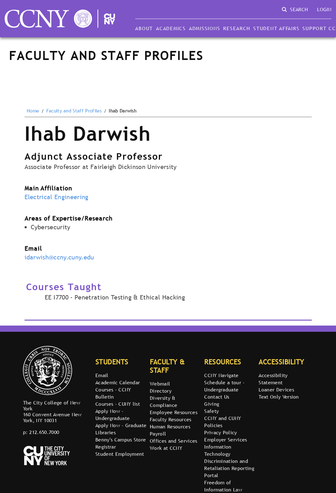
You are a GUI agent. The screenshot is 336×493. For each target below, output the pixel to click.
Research (236, 28)
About (144, 28)
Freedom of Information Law (223, 486)
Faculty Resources (170, 419)
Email (101, 375)
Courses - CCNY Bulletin (113, 393)
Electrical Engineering (57, 197)
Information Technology (218, 450)
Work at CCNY (166, 448)
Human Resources (170, 426)
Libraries (105, 432)
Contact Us (216, 396)
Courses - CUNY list (117, 403)
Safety (211, 411)
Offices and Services (173, 440)
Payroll (158, 433)
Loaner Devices (276, 389)
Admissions (204, 28)
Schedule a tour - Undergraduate (224, 386)
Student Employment (119, 453)
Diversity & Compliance (163, 402)
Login (324, 9)
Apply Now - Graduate (120, 425)
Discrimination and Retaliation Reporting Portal (229, 468)
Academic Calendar (117, 382)
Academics (171, 28)
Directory (161, 390)
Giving (211, 403)
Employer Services (225, 439)
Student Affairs (276, 28)
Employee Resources (173, 412)
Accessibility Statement (273, 379)
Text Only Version (279, 396)
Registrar (105, 446)
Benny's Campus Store (120, 439)
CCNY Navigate (221, 375)
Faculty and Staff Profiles (74, 111)
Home (33, 111)
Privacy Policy (220, 432)
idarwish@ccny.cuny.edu (59, 257)
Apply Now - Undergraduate (112, 415)
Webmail (160, 383)
